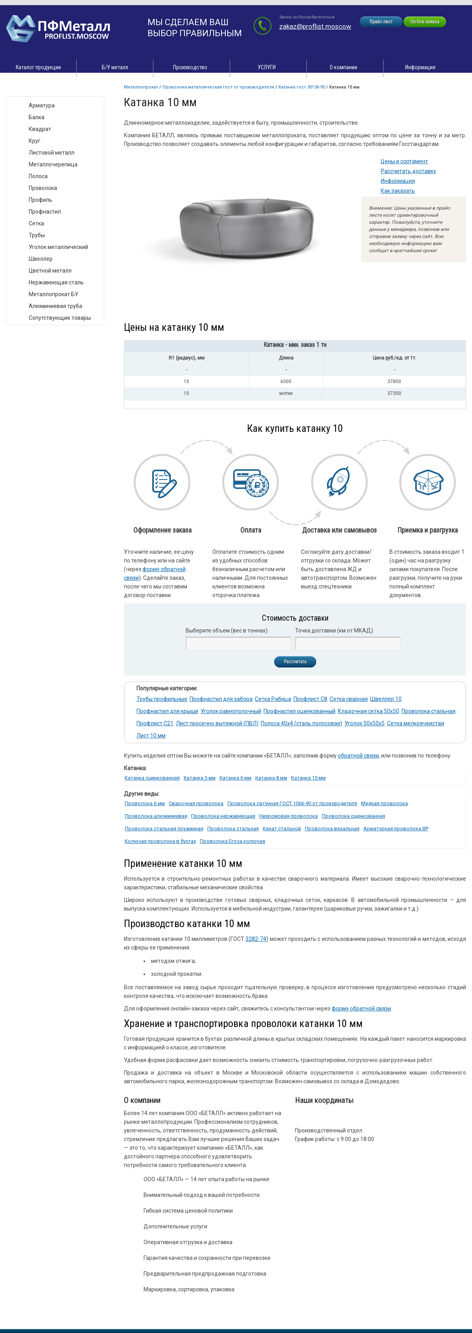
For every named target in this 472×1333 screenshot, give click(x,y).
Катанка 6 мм (235, 778)
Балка (36, 117)
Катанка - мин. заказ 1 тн (295, 344)
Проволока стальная (428, 711)
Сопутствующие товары (60, 318)
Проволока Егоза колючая (232, 841)
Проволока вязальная (332, 829)
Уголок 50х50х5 (365, 723)
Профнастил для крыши (167, 711)
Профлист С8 (310, 699)
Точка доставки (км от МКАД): (334, 630)
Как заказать (398, 191)
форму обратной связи (361, 1008)
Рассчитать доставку (408, 171)
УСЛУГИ (267, 67)
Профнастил (45, 211)
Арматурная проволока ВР (395, 829)
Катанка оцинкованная (152, 778)
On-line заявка (424, 21)
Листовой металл (51, 152)
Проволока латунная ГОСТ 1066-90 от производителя (292, 803)
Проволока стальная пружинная (164, 829)
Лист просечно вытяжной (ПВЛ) (217, 723)
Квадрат (40, 129)
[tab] (295, 346)
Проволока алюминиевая (156, 816)
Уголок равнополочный (231, 711)
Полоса (38, 176)
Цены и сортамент (404, 161)
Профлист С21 (154, 723)
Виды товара (30, 88)
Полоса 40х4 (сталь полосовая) (301, 723)
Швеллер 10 (386, 699)
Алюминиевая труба (55, 306)
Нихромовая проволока (288, 816)
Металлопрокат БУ (53, 294)
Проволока (43, 188)
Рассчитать (295, 661)
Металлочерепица (53, 164)
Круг (35, 141)
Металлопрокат (141, 87)
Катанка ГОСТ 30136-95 (301, 87)
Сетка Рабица (273, 699)
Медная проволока (384, 803)
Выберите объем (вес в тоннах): (227, 630)
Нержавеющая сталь (56, 282)
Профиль (40, 200)
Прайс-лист (381, 21)
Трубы (37, 235)
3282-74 (255, 939)
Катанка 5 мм (200, 778)
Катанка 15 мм (308, 778)
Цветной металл (50, 270)
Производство (190, 67)
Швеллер (41, 259)
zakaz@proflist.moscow (315, 26)
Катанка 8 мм (271, 778)
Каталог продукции (38, 67)
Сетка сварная (349, 699)
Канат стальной (282, 829)
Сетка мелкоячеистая (415, 723)
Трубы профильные (161, 699)
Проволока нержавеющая (223, 816)
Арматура (42, 105)
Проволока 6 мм (145, 803)
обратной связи (358, 755)
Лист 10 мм (151, 735)
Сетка (36, 223)
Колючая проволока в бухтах (160, 841)
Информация (420, 67)
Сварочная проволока (196, 803)
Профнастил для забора (221, 699)
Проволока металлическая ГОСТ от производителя (218, 87)
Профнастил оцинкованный (300, 711)
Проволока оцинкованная (353, 816)
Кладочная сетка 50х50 (368, 711)
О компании (343, 67)
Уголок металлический (58, 247)
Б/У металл (115, 67)
